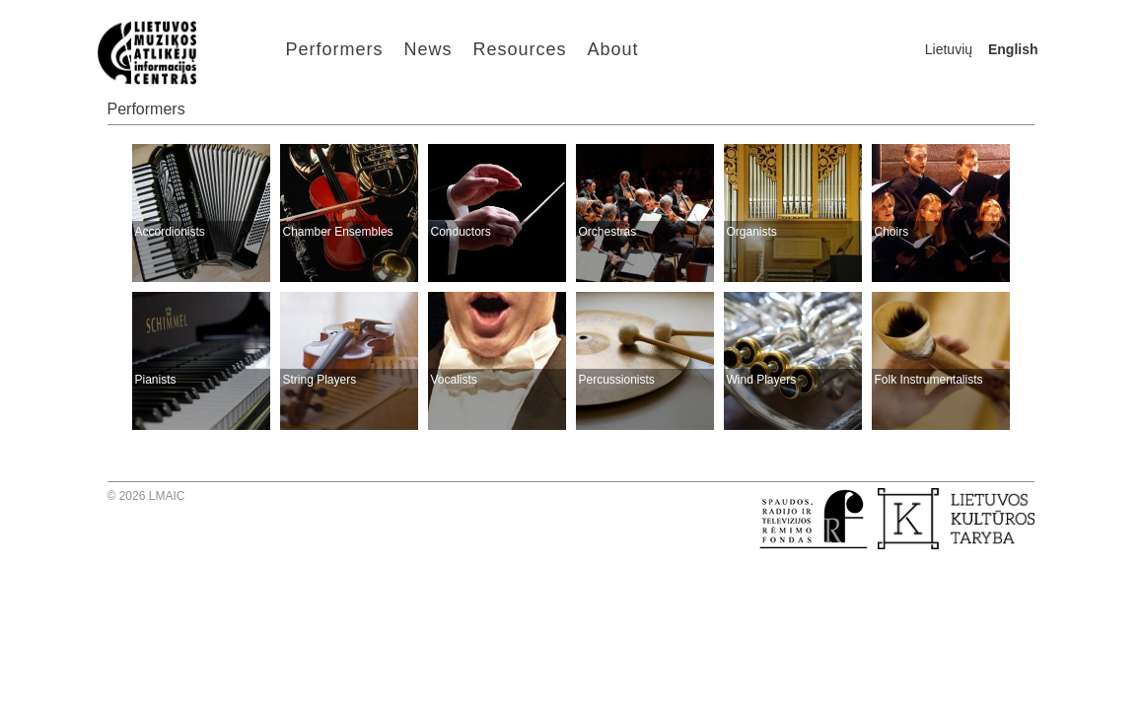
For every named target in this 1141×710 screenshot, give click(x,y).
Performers (335, 49)
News (428, 49)
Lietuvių (948, 49)
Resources (520, 49)
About (613, 49)
